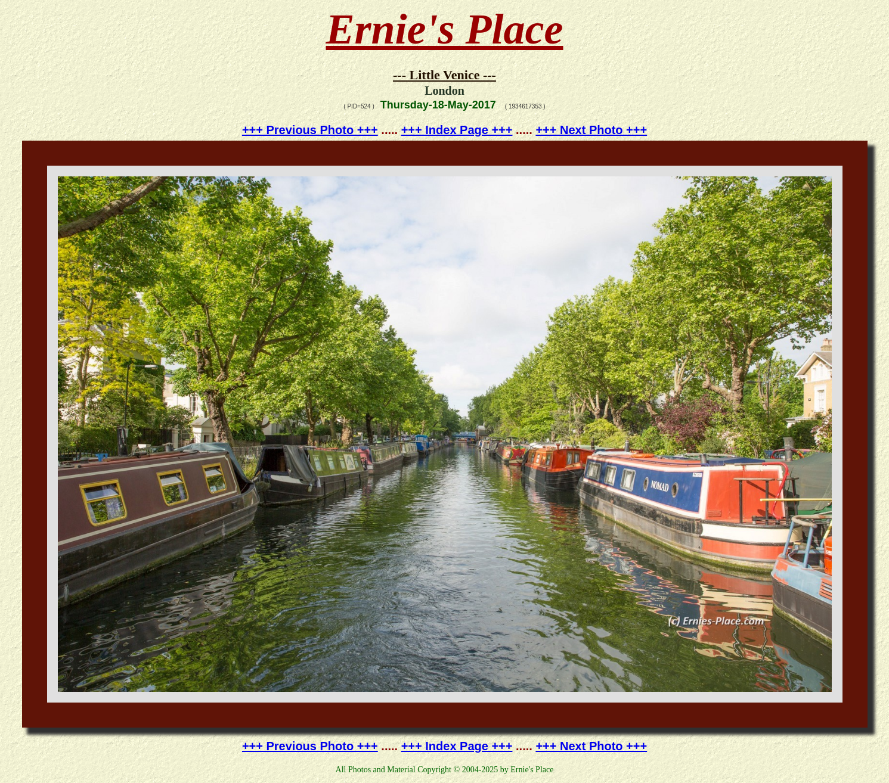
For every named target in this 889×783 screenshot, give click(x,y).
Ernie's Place (444, 29)
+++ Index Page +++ (457, 129)
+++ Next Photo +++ (591, 129)
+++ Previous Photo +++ (310, 129)
